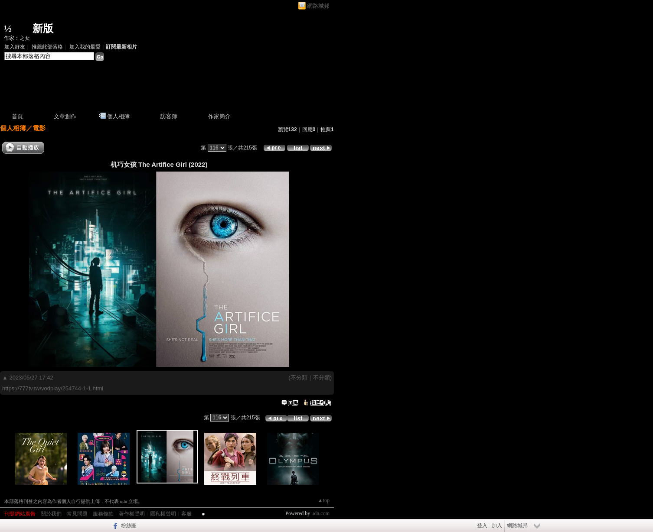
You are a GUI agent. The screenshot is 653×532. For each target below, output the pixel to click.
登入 (482, 525)
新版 (43, 28)
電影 (39, 128)
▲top (324, 500)
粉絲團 (129, 525)
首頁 (17, 116)
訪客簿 (168, 116)
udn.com (320, 513)
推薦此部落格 (47, 47)
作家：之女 (17, 38)
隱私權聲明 (163, 514)
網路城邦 (318, 6)
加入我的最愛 (85, 47)
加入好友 (14, 47)
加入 (497, 525)
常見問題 (77, 514)
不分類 (299, 377)
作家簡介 (219, 116)
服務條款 (103, 514)
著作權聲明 (132, 514)
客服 (186, 514)
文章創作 (65, 116)
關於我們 (51, 514)
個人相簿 (118, 116)
